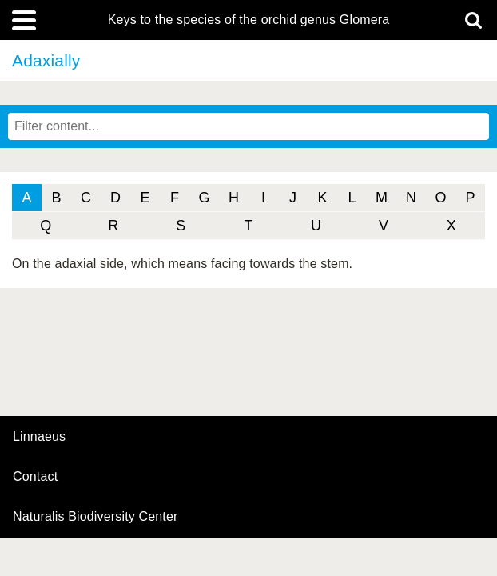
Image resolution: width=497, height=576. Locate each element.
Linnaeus (39, 436)
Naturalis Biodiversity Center (95, 516)
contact (35, 476)
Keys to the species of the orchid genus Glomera (249, 20)
